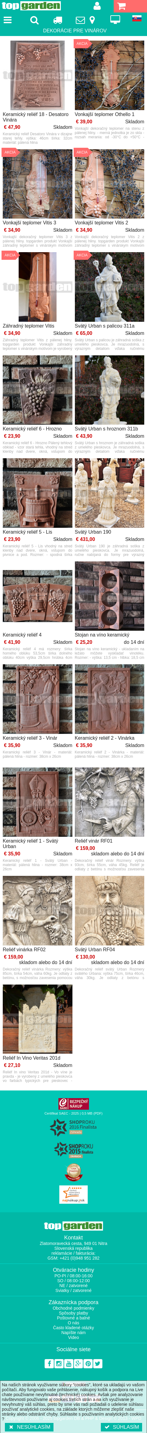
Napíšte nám (73, 1332)
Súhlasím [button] (121, 1427)
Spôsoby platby (73, 1313)
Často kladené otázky (73, 1327)
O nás (73, 1322)
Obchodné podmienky (73, 1308)
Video (73, 1337)
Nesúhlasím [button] (29, 1427)
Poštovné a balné (73, 1317)
